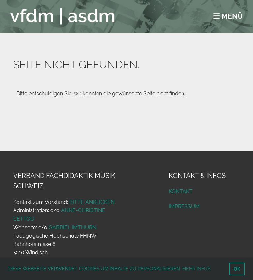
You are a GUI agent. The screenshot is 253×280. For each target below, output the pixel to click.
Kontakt (181, 191)
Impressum (184, 206)
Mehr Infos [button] (196, 268)
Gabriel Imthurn (72, 227)
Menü (228, 16)
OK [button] (237, 269)
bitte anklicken (92, 202)
